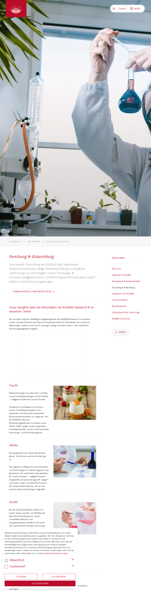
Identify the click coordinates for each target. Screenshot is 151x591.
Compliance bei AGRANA (123, 293)
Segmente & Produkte (121, 275)
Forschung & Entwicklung (57, 241)
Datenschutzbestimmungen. (56, 553)
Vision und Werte (120, 300)
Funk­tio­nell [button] (15, 566)
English (122, 8)
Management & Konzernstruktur (126, 281)
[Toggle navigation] (136, 8)
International (15, 241)
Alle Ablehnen (59, 576)
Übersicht (116, 268)
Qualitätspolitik (119, 306)
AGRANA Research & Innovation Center (32, 291)
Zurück (122, 332)
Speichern (21, 576)
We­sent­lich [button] (14, 560)
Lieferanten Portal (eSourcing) (125, 312)
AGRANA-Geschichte (121, 318)
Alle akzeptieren (40, 583)
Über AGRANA (33, 241)
